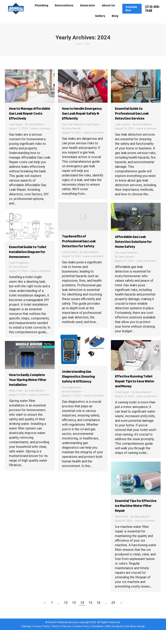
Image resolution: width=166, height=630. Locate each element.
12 (66, 603)
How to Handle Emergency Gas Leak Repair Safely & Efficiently (82, 113)
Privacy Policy (41, 626)
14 (82, 603)
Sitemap (26, 626)
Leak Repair (16, 124)
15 (90, 603)
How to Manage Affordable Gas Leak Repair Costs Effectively (29, 113)
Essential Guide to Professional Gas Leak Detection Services (132, 113)
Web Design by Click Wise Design (125, 626)
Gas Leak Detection (73, 124)
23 (113, 603)
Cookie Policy (81, 626)
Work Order (35, 3)
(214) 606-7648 (152, 15)
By (34, 124)
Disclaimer (97, 626)
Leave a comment (40, 128)
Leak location (122, 124)
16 (98, 603)
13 (74, 603)
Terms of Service (61, 626)
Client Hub (17, 3)
